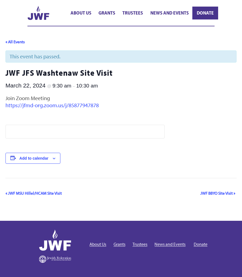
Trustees (132, 13)
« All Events (15, 41)
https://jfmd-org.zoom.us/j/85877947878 (52, 105)
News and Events (169, 13)
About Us (81, 13)
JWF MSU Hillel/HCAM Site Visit (33, 193)
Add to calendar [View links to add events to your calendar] (34, 158)
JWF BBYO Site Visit (217, 193)
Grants (107, 13)
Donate (205, 13)
